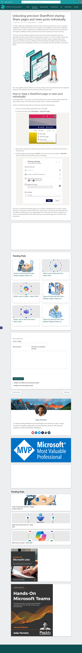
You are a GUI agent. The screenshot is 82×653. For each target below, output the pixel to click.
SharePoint (35, 7)
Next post (67, 392)
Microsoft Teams (44, 7)
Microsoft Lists (54, 7)
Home (28, 7)
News (29, 22)
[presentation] (25, 373)
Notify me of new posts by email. (23, 385)
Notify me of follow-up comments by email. (26, 383)
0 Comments (40, 22)
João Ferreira (17, 22)
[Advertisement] (41, 236)
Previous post (16, 392)
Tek (61, 7)
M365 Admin (68, 7)
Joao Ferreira (41, 419)
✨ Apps (76, 7)
